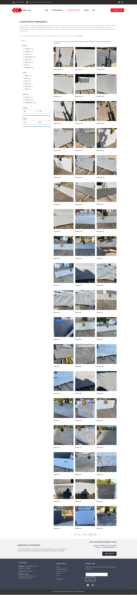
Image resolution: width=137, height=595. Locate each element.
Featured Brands (58, 10)
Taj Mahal (27, 68)
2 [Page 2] (76, 535)
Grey (26, 81)
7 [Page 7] (88, 535)
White (26, 76)
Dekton (27, 54)
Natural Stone (29, 103)
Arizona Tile (28, 62)
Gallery (86, 10)
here (80, 36)
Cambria (27, 49)
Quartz (27, 97)
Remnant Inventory (74, 10)
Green (26, 89)
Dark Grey (27, 86)
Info (94, 10)
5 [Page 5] (83, 535)
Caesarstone (28, 57)
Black (26, 78)
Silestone (27, 52)
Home (46, 10)
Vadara (27, 60)
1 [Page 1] (74, 535)
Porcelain (27, 100)
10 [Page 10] (95, 535)
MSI (26, 65)
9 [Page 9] (92, 535)
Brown (26, 84)
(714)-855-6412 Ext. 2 (109, 547)
